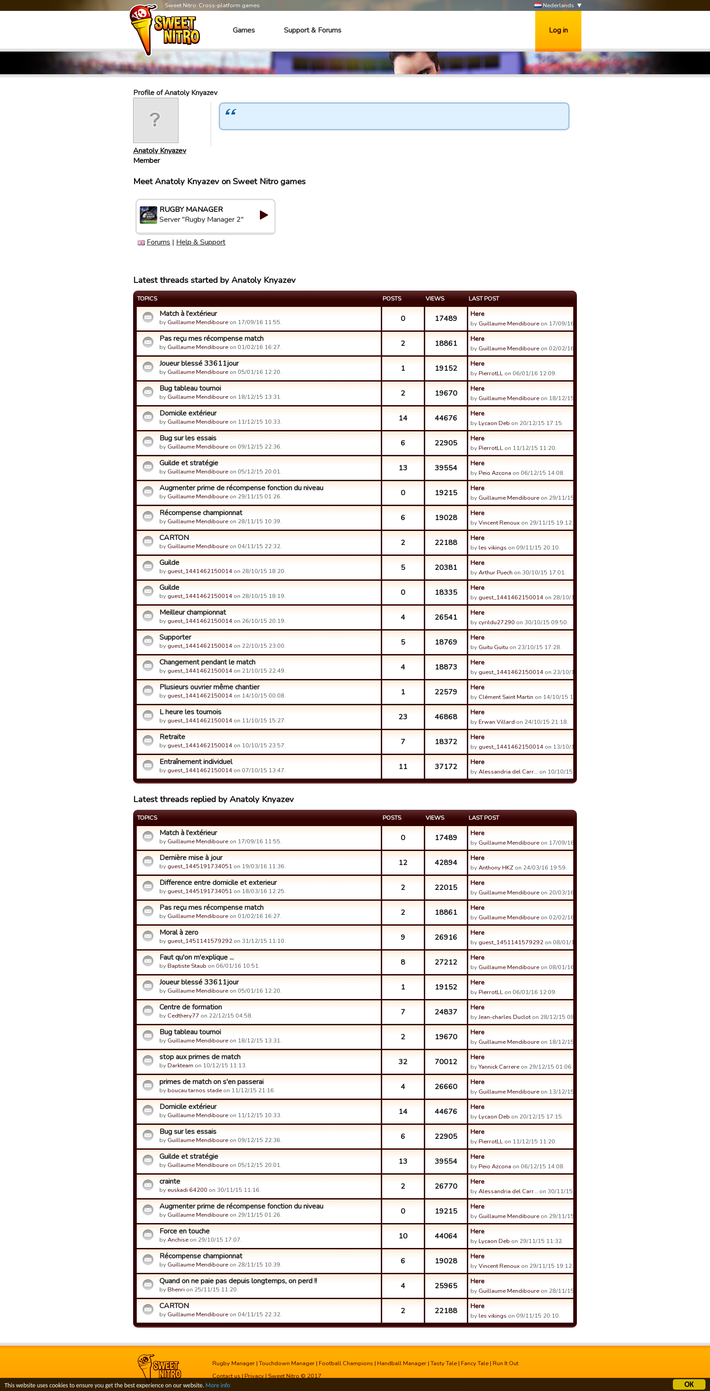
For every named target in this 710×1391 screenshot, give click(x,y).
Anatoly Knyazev (159, 151)
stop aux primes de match (199, 1057)
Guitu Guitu (493, 647)
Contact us (226, 1376)
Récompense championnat (200, 513)
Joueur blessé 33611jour (199, 363)
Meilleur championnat (192, 612)
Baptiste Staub (187, 966)
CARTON (174, 538)
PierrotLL (491, 373)
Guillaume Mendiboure (198, 322)
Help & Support (200, 242)
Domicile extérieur (187, 413)
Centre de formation (190, 1007)
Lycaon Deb (494, 423)
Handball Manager (402, 1363)
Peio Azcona (495, 473)
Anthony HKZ (496, 868)
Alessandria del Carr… (508, 772)
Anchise (178, 1240)
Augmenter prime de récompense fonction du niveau (241, 488)
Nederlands (554, 5)
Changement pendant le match (207, 662)
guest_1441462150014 (200, 571)
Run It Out (505, 1363)
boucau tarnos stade (195, 1090)
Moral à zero (178, 932)
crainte (169, 1181)
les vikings (493, 548)
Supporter (175, 637)
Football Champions (346, 1363)
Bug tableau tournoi (190, 388)
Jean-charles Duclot (505, 1017)
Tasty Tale (444, 1363)
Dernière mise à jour (190, 858)
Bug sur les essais (187, 438)
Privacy (254, 1376)
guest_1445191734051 (200, 866)
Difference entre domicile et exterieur (218, 883)
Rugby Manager (233, 1363)
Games (244, 30)
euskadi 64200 (187, 1190)
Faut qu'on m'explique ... (196, 957)
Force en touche (184, 1231)
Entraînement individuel (195, 762)
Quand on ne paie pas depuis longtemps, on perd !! (238, 1281)
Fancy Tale (475, 1363)
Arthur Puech (496, 573)
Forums (158, 242)
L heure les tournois (190, 712)
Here (477, 313)
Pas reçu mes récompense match (211, 338)
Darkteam (180, 1065)
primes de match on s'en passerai (211, 1082)
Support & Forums (312, 30)
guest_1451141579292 (200, 941)
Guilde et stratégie (188, 463)
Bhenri (176, 1290)
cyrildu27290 (497, 622)
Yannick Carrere (499, 1067)
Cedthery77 (183, 1016)
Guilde (169, 562)
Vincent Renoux (499, 523)
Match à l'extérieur (188, 314)
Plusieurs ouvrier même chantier (209, 687)
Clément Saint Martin (506, 697)
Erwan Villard (497, 722)
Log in (558, 30)
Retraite (172, 737)
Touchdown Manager (287, 1363)
